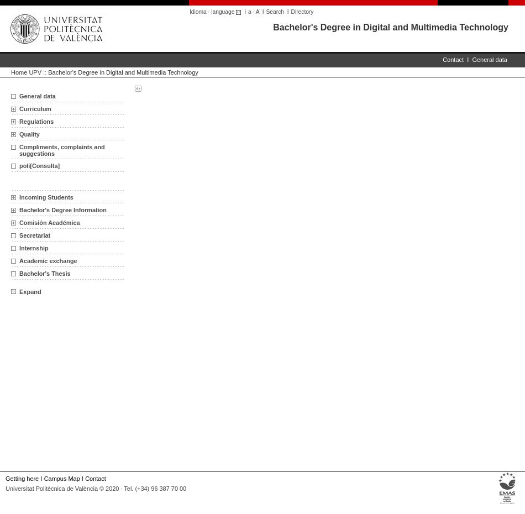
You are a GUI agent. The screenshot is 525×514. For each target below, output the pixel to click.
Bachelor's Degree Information (63, 210)
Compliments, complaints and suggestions (62, 150)
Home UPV (26, 72)
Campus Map (62, 478)
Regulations (36, 121)
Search (275, 12)
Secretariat (34, 235)
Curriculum (35, 109)
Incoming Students (46, 197)
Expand (26, 292)
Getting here (22, 478)
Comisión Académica (49, 222)
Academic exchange (48, 261)
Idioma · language (217, 12)
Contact (453, 59)
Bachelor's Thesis (45, 273)
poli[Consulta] (39, 165)
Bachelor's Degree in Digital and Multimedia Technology (390, 27)
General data (489, 59)
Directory (302, 12)
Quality (29, 134)
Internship (34, 248)
